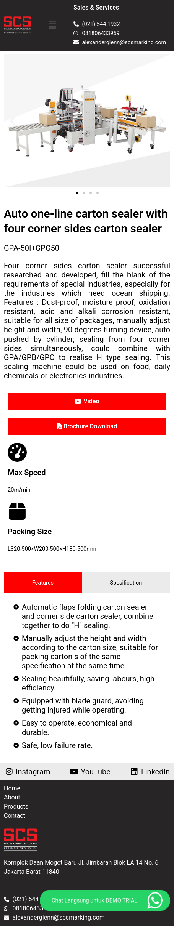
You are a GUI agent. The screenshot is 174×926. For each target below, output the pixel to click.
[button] (52, 25)
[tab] (43, 582)
